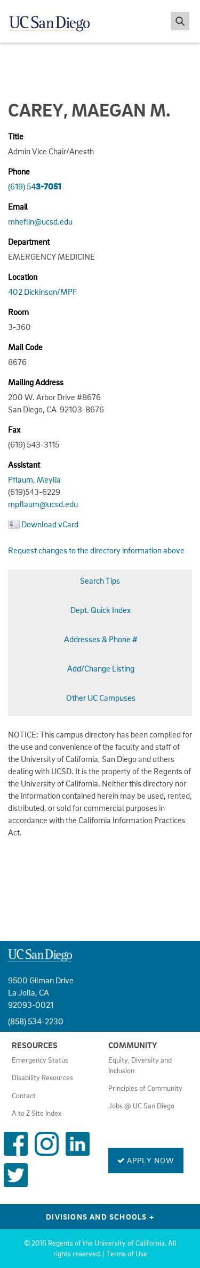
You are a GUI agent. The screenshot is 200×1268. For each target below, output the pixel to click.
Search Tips (100, 580)
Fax (14, 429)
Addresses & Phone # (101, 639)
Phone (19, 171)
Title (15, 136)
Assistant (24, 464)
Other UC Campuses (100, 697)
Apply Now (146, 1160)
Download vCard (49, 524)
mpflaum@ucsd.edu (43, 504)
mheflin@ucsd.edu (40, 221)
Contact (24, 1095)
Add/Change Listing (100, 668)
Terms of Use (126, 1253)
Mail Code (25, 347)
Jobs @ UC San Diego (141, 1105)
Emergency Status (40, 1060)
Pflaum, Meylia (34, 479)
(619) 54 (34, 186)
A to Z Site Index (36, 1113)
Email (18, 206)
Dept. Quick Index (100, 609)
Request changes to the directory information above (96, 550)
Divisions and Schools (100, 1216)
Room (18, 311)
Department (29, 241)
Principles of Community (145, 1088)
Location (22, 276)
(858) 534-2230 (35, 1021)
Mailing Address (35, 382)
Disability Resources (42, 1077)
